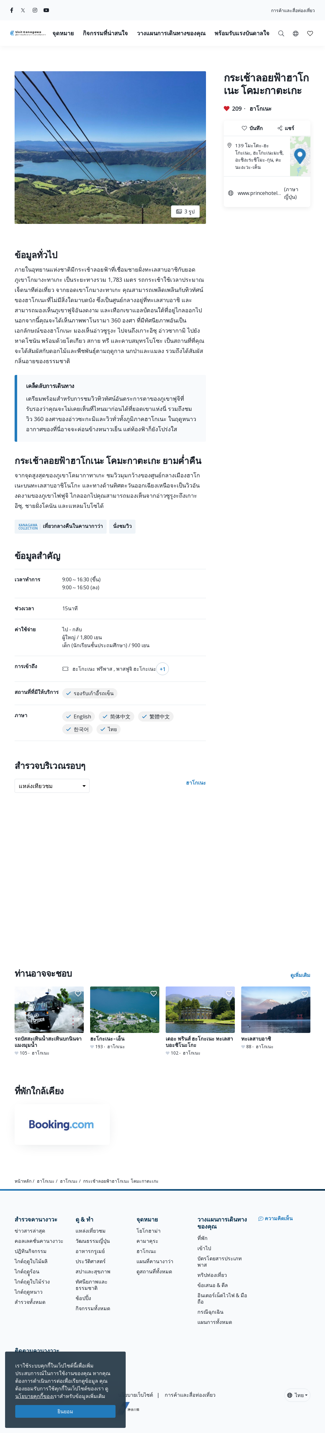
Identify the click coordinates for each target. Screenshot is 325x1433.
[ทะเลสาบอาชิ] (275, 1017)
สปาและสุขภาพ (93, 1271)
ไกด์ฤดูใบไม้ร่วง (32, 1281)
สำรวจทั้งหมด (30, 1301)
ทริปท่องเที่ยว (212, 1274)
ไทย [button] (295, 1395)
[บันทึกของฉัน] (310, 33)
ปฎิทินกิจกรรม (31, 1251)
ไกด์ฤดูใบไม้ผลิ (31, 1261)
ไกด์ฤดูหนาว (29, 1291)
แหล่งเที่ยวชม (91, 1230)
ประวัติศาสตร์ (91, 1261)
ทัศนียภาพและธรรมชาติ (92, 1284)
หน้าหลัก (23, 1181)
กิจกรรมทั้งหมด (93, 1308)
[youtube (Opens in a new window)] (46, 10)
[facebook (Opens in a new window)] (11, 10)
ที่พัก (202, 1238)
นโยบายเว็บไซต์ (135, 1394)
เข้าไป (204, 1248)
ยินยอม (65, 1411)
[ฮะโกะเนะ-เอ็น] (124, 1017)
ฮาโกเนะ (260, 108)
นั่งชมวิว (122, 526)
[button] (296, 33)
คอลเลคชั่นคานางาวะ (39, 1240)
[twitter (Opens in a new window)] (23, 10)
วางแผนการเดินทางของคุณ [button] (171, 33)
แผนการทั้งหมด (214, 1322)
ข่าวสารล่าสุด (30, 1230)
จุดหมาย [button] (63, 33)
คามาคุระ (147, 1240)
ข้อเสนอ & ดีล (212, 1285)
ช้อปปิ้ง (83, 1298)
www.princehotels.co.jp (259, 194)
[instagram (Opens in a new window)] (35, 10)
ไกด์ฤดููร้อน (27, 1271)
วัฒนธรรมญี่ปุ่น (93, 1240)
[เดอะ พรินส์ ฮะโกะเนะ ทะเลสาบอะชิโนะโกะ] (200, 1021)
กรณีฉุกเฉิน (210, 1311)
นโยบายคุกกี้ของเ (34, 1396)
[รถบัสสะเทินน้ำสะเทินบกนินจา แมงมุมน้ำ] (49, 1021)
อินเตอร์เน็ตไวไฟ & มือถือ (222, 1298)
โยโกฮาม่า (148, 1230)
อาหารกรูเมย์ (90, 1251)
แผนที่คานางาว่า (154, 1261)
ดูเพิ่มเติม (300, 975)
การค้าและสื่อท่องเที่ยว (293, 10)
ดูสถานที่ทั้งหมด (154, 1271)
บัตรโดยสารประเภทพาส (219, 1261)
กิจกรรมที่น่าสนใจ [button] (105, 33)
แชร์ (286, 128)
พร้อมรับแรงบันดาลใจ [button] (242, 33)
